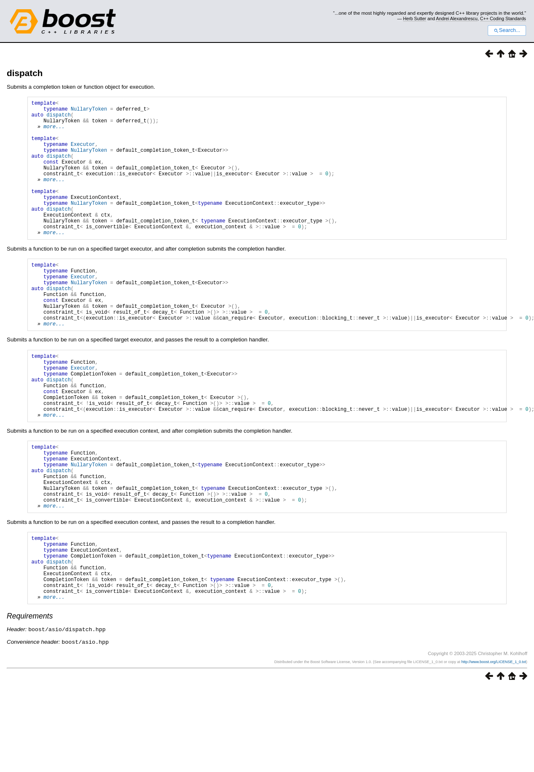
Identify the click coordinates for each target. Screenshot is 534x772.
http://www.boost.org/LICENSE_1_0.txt (493, 745)
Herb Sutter (414, 18)
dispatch (25, 73)
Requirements (30, 700)
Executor (83, 154)
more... (53, 132)
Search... (507, 30)
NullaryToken (89, 111)
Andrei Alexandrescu (457, 18)
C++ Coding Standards (503, 18)
